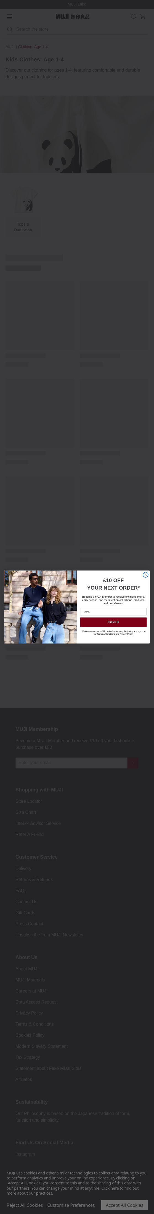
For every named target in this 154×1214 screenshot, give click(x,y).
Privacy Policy (126, 634)
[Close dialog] (145, 574)
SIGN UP (113, 622)
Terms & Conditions (106, 634)
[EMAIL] (113, 611)
